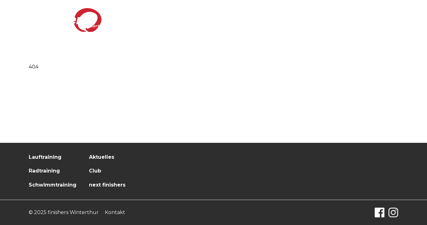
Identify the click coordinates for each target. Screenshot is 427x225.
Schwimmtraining (52, 185)
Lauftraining (45, 157)
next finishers (347, 19)
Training (250, 19)
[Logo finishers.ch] (68, 20)
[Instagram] (393, 213)
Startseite (216, 19)
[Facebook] (380, 213)
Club (312, 19)
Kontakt (386, 19)
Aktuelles (285, 19)
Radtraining (44, 171)
